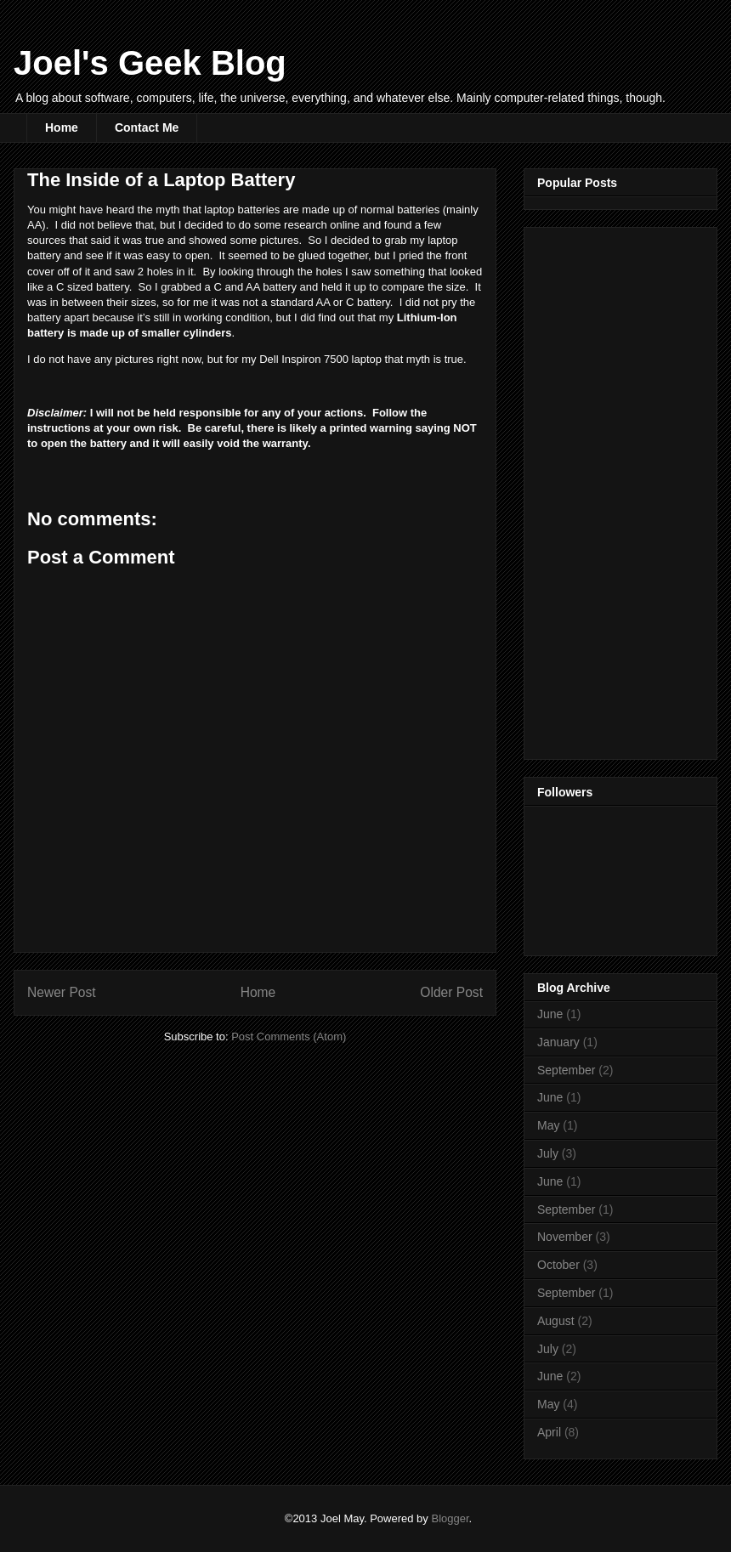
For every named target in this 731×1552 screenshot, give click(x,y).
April (549, 1432)
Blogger (449, 1518)
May (548, 1125)
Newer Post (61, 992)
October (558, 1265)
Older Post (451, 992)
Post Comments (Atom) (288, 1036)
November (564, 1236)
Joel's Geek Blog (150, 63)
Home (61, 127)
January (558, 1042)
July (547, 1153)
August (556, 1321)
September (566, 1070)
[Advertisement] (605, 489)
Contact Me (146, 127)
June (550, 1014)
